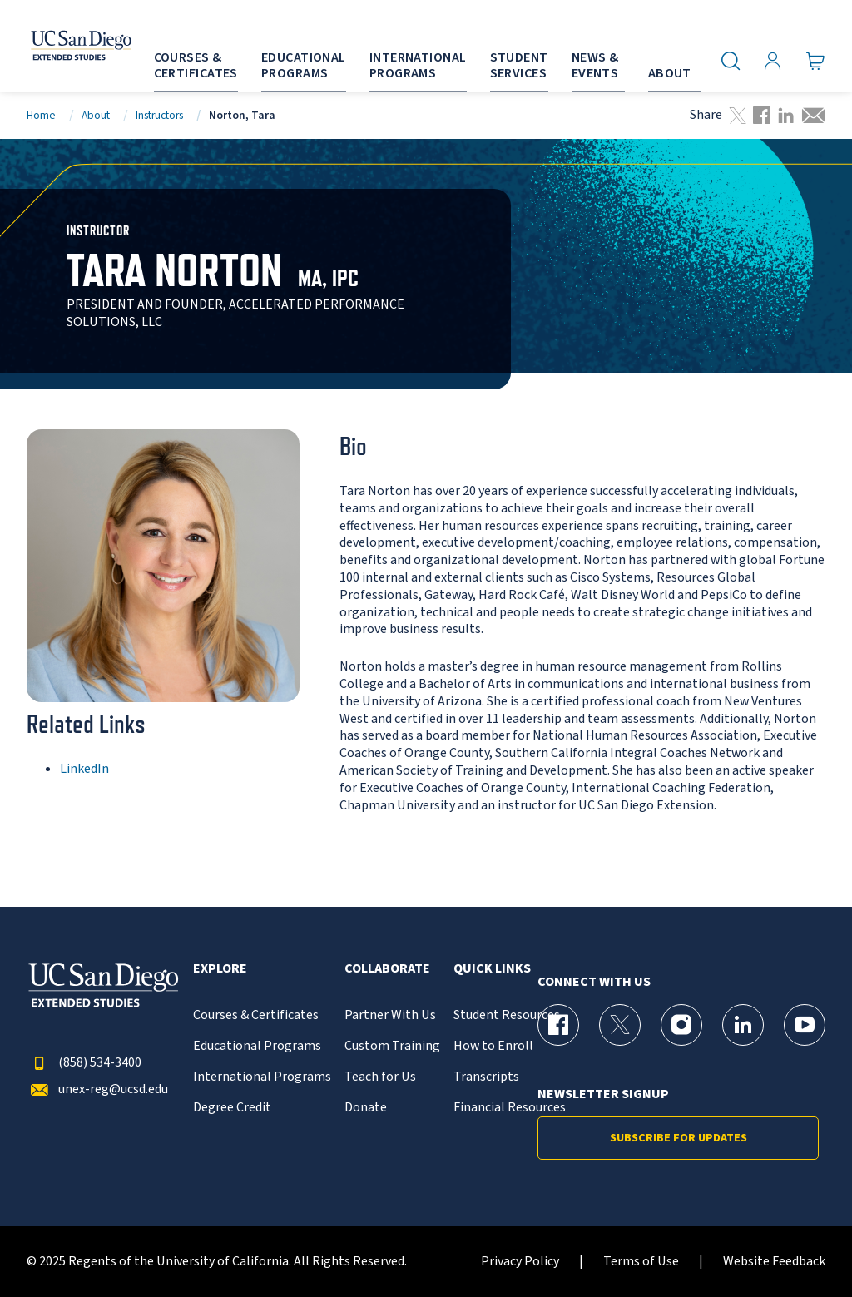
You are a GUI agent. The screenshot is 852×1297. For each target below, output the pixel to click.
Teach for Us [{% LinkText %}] (380, 1077)
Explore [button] (220, 969)
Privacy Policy (520, 1261)
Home (41, 115)
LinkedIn (84, 769)
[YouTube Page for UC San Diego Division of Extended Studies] (804, 1025)
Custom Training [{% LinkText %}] (392, 1046)
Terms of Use (641, 1261)
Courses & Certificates (256, 1015)
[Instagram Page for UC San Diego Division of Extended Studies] (681, 1025)
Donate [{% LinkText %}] (365, 1107)
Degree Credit (232, 1107)
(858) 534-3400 (84, 1063)
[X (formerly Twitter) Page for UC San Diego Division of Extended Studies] (620, 1025)
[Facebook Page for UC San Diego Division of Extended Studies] (558, 1025)
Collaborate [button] (387, 969)
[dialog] (802, 1247)
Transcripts (486, 1077)
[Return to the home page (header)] (61, 46)
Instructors (159, 115)
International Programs (262, 1077)
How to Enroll (493, 1046)
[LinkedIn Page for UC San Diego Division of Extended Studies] (743, 1025)
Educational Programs (257, 1046)
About (96, 115)
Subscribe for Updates (678, 1138)
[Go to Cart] (815, 61)
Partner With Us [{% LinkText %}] (390, 1015)
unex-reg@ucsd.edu (97, 1089)
